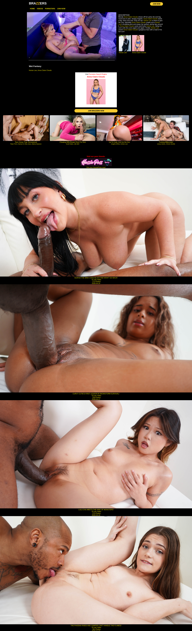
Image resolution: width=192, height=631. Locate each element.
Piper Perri (13, 144)
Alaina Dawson (36, 144)
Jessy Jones (161, 144)
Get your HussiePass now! (96, 167)
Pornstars (50, 9)
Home (32, 9)
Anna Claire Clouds (45, 70)
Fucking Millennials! (166, 142)
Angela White (115, 144)
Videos (40, 9)
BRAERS (38, 3)
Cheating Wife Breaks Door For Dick (73, 142)
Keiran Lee (33, 70)
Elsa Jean (28, 144)
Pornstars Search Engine (98, 74)
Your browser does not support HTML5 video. (71, 37)
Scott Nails (69, 144)
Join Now (61, 9)
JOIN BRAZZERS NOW (96, 111)
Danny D (21, 144)
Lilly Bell (76, 144)
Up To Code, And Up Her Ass (119, 142)
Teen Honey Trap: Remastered (26, 142)
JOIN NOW (156, 4)
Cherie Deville (170, 144)
